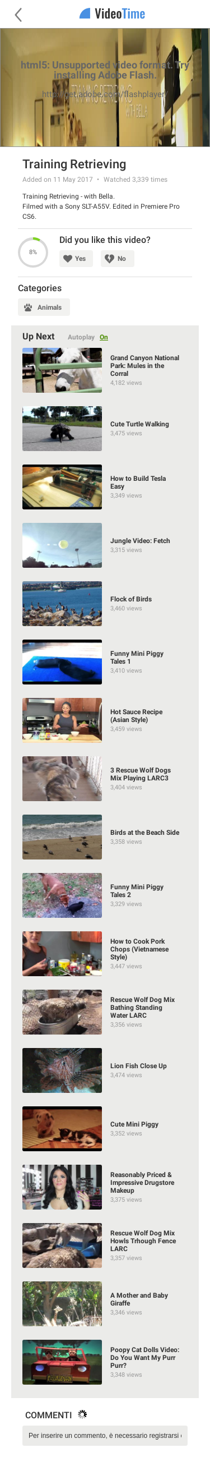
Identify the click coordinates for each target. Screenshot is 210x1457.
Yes (80, 259)
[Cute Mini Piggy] (105, 1128)
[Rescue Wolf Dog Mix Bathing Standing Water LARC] (105, 1012)
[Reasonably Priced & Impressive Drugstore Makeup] (105, 1187)
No (122, 259)
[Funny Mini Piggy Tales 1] (105, 662)
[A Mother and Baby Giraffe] (105, 1303)
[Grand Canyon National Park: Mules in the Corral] (105, 370)
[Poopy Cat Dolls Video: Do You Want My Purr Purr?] (105, 1362)
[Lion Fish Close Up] (105, 1070)
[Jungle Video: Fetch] (105, 545)
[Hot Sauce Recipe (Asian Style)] (105, 720)
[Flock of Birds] (105, 603)
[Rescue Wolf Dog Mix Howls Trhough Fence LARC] (105, 1245)
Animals (50, 307)
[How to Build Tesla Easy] (105, 487)
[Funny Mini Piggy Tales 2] (105, 895)
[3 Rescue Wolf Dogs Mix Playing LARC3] (105, 778)
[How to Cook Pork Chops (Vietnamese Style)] (105, 953)
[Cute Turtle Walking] (105, 428)
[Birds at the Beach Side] (105, 837)
